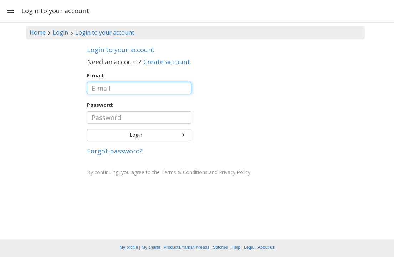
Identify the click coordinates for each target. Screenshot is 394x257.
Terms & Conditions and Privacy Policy (205, 172)
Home (38, 32)
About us (266, 247)
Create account (166, 61)
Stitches (220, 247)
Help (236, 247)
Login (60, 32)
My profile (128, 247)
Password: (100, 104)
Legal (249, 247)
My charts (151, 247)
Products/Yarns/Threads (187, 247)
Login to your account (104, 32)
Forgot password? (115, 151)
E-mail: (95, 75)
